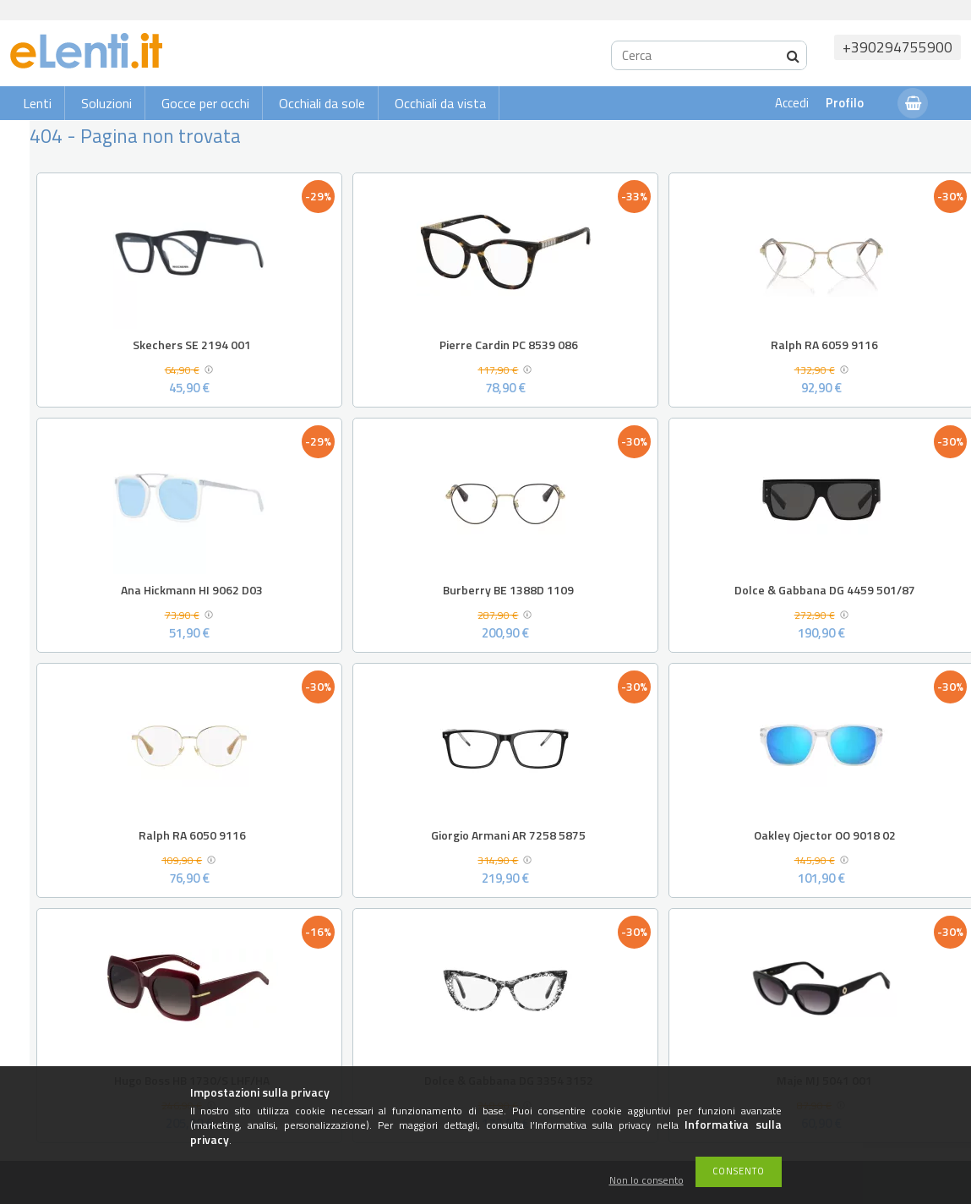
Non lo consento (646, 1180)
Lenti (37, 103)
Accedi (792, 102)
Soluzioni (106, 103)
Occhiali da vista (440, 103)
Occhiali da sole (322, 103)
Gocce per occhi (205, 103)
